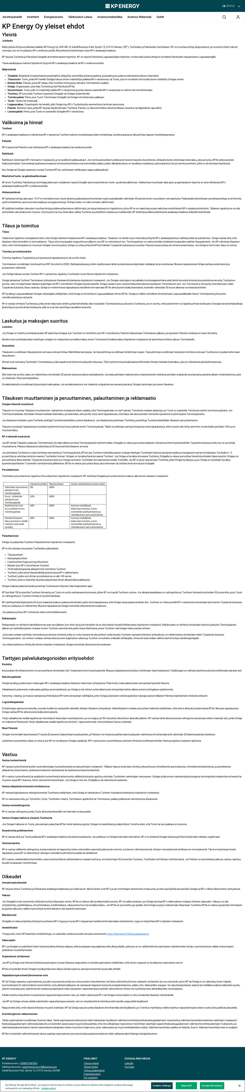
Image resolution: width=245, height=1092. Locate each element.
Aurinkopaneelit (12, 17)
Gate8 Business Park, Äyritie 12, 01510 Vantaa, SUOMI (31, 1070)
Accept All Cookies (212, 1087)
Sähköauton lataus (80, 17)
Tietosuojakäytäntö (94, 1070)
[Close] (239, 1087)
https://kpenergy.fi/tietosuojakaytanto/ (128, 934)
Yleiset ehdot (91, 1067)
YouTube (129, 1067)
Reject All (186, 1087)
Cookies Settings (162, 1087)
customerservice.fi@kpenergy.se (39, 1067)
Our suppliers (91, 1077)
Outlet (160, 17)
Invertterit (33, 17)
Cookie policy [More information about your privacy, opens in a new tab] (48, 1090)
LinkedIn (129, 1063)
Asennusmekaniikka (109, 17)
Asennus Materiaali (139, 17)
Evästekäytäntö (92, 1074)
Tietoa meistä (91, 1063)
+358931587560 (28, 1063)
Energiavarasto (53, 17)
